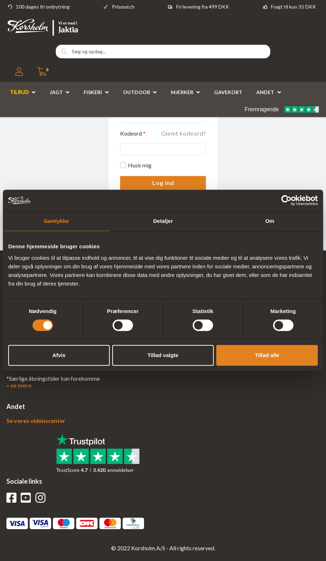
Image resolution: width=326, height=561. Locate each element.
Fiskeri (93, 92)
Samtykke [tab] (56, 221)
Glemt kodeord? (183, 133)
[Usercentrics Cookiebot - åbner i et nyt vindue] (286, 200)
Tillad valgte (163, 355)
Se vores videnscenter (35, 420)
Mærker (182, 92)
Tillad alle (267, 355)
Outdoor (136, 92)
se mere (20, 385)
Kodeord (132, 133)
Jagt (56, 92)
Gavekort (228, 92)
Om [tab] (269, 221)
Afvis (58, 355)
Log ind (163, 182)
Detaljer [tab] (163, 221)
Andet (265, 92)
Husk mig (140, 165)
